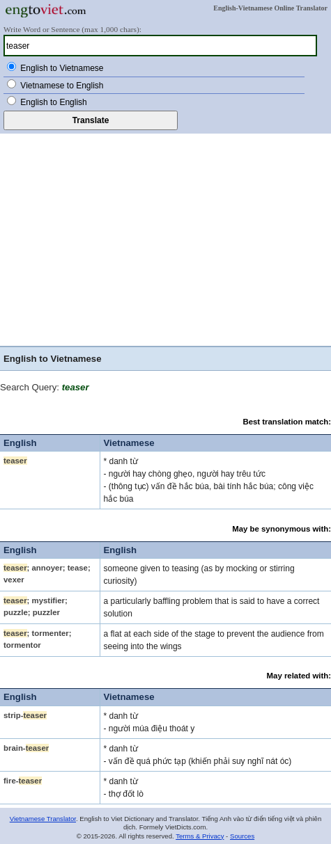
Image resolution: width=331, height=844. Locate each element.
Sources (242, 836)
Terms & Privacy (200, 836)
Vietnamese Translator (43, 818)
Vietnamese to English (61, 85)
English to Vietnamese (61, 68)
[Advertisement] (165, 241)
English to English (53, 102)
